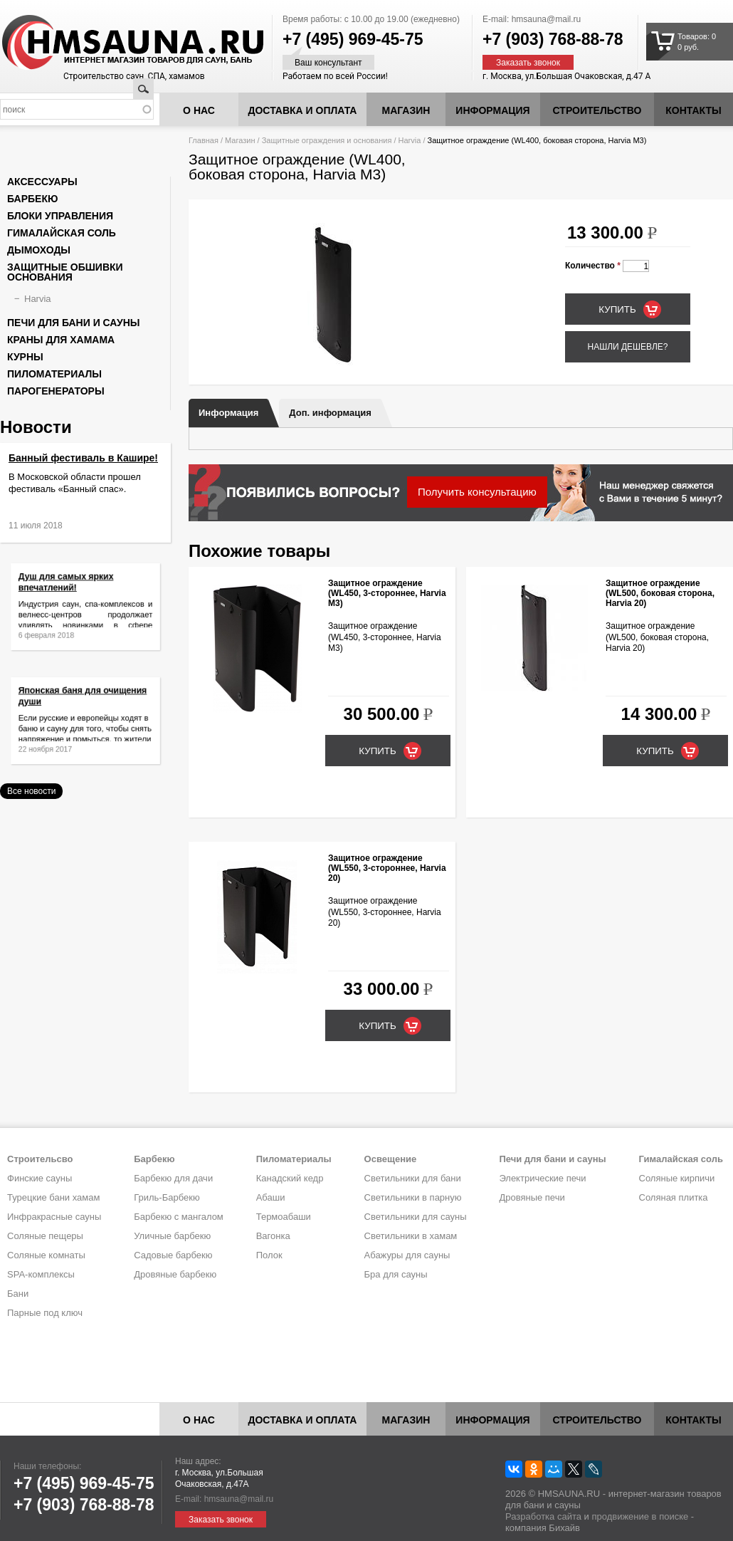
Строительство (597, 110)
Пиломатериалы (54, 374)
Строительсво (40, 1159)
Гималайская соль (61, 233)
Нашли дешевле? (627, 347)
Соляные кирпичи (677, 1178)
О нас (199, 110)
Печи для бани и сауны (73, 323)
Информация (228, 412)
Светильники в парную (413, 1197)
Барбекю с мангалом (178, 1216)
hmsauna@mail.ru (546, 19)
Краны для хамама (61, 340)
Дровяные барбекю (175, 1274)
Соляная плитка (673, 1197)
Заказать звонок (528, 63)
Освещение (390, 1159)
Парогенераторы (56, 391)
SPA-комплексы (41, 1274)
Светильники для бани (412, 1178)
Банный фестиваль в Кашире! (83, 458)
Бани (17, 1293)
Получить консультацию (477, 492)
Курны (25, 357)
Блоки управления (60, 216)
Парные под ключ (45, 1312)
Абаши (270, 1197)
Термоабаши (283, 1216)
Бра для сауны (396, 1274)
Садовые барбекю (173, 1255)
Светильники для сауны (415, 1216)
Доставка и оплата (302, 110)
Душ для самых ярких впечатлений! (70, 589)
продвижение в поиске (639, 1516)
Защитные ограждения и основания (327, 140)
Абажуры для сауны (407, 1255)
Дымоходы (38, 250)
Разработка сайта (543, 1516)
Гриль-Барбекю (166, 1197)
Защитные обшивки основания (65, 272)
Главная (203, 140)
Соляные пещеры (45, 1236)
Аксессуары (42, 182)
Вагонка (273, 1236)
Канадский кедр (290, 1178)
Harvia (410, 140)
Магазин (406, 110)
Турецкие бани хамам (53, 1197)
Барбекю (32, 199)
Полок (269, 1255)
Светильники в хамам (411, 1236)
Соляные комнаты (46, 1255)
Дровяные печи (531, 1197)
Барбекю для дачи (173, 1178)
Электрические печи (542, 1178)
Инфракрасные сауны (54, 1216)
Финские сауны (39, 1178)
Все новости (31, 791)
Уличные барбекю (172, 1236)
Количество (593, 266)
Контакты (693, 110)
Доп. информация (330, 412)
